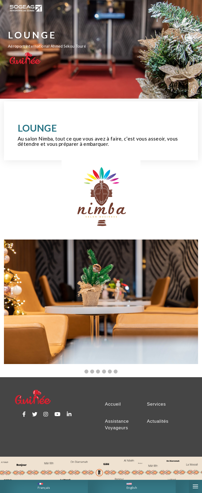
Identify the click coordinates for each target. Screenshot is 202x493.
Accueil (113, 409)
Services (156, 409)
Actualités (158, 426)
